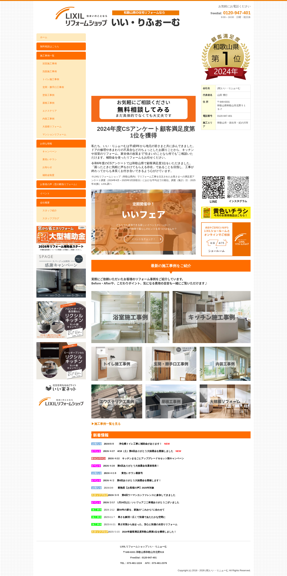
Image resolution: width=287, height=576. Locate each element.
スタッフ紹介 (49, 210)
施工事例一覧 (47, 55)
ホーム (43, 37)
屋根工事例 (48, 103)
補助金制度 (48, 175)
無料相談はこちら (49, 46)
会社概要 (45, 202)
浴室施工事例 (49, 63)
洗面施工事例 (49, 71)
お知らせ (47, 167)
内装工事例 (48, 118)
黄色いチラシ (49, 159)
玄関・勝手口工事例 (53, 87)
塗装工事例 (48, 95)
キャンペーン (49, 151)
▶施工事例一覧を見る (106, 423)
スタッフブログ (50, 218)
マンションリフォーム (54, 134)
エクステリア (49, 110)
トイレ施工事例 (50, 79)
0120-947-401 (237, 12)
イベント (45, 193)
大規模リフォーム (51, 126)
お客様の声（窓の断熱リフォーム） (59, 184)
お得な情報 (46, 143)
